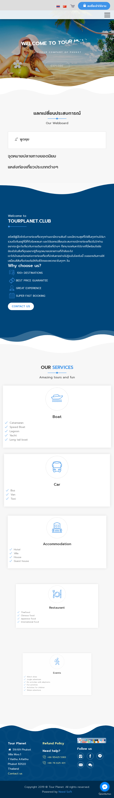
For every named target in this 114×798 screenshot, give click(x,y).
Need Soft (65, 792)
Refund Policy (53, 743)
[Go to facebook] (105, 786)
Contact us (21, 306)
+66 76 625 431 (56, 763)
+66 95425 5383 (56, 757)
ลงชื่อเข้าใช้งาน (94, 5)
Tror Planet (12, 21)
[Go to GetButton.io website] (105, 794)
